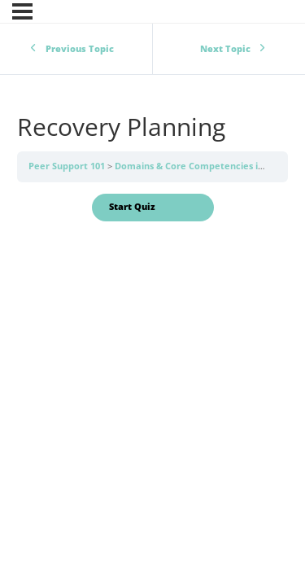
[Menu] (22, 11)
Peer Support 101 (67, 166)
